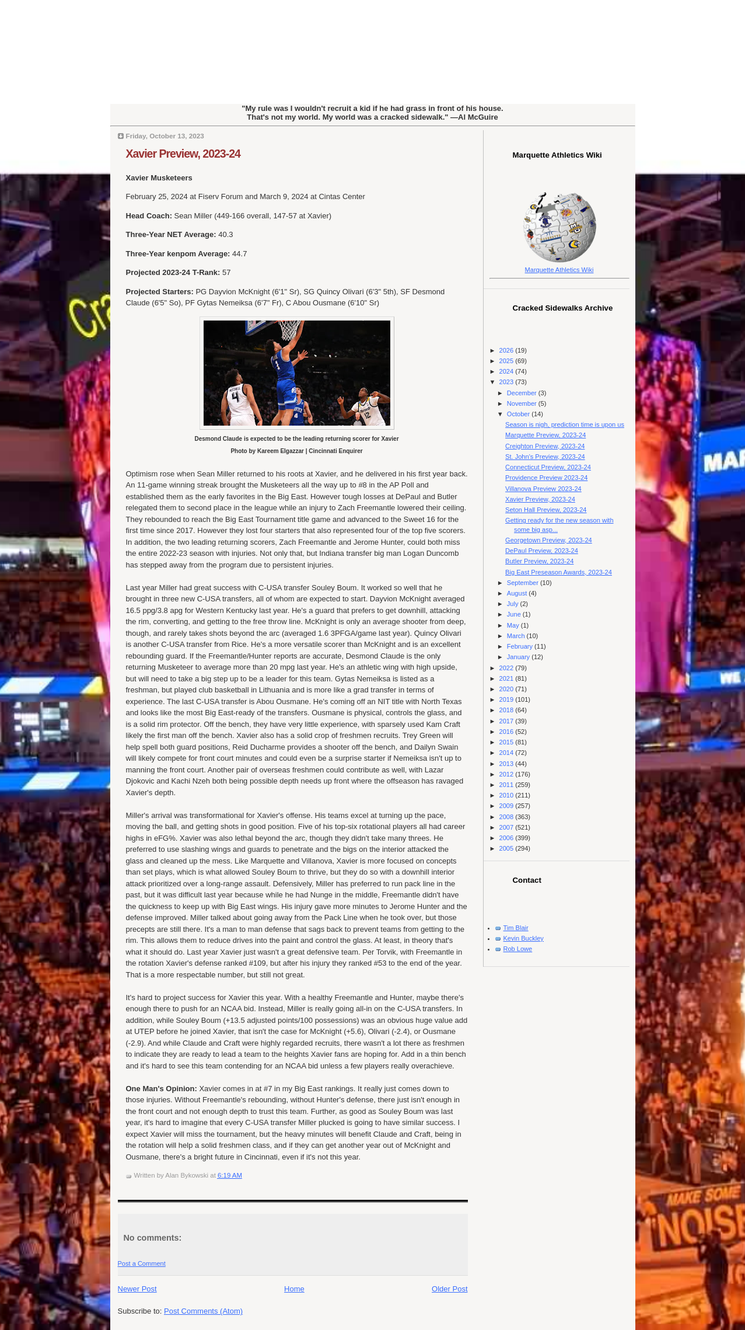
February (520, 646)
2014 (507, 752)
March (517, 635)
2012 (507, 774)
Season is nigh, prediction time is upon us (564, 424)
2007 (507, 827)
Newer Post (137, 1288)
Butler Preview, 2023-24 (539, 561)
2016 (507, 731)
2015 (507, 742)
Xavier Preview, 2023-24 (183, 153)
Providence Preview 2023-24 (546, 477)
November (522, 403)
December (522, 392)
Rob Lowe (518, 948)
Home (294, 1288)
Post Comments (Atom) (203, 1311)
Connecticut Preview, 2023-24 (548, 467)
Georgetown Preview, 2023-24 (548, 540)
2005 (507, 848)
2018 (507, 709)
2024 (507, 371)
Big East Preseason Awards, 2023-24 (558, 572)
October (519, 413)
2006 (507, 837)
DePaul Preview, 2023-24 (541, 550)
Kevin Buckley (523, 938)
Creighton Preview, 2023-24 (545, 446)
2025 (507, 360)
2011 (507, 784)
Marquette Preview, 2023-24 (545, 434)
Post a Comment (142, 1263)
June (515, 614)
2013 (507, 763)
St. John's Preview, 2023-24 (545, 456)
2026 (507, 350)
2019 (507, 699)
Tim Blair (516, 927)
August (518, 593)
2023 (507, 381)
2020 (507, 688)
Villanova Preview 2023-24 (543, 488)
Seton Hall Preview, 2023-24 (545, 509)
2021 (507, 678)
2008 (507, 816)
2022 (507, 667)
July (513, 603)
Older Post (449, 1288)
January (519, 656)
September (523, 582)
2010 (507, 795)
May (514, 625)
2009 (507, 805)
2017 (507, 721)
